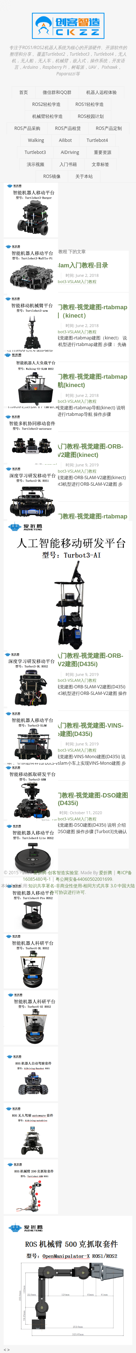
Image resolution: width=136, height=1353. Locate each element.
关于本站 (84, 176)
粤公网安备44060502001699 (83, 879)
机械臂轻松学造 (47, 116)
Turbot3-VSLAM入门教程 (73, 281)
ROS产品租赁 (68, 128)
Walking (36, 140)
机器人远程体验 (101, 92)
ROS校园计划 (90, 116)
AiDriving (70, 152)
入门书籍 (68, 164)
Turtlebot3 (35, 152)
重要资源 (102, 152)
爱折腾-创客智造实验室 (55, 872)
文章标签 (100, 164)
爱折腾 (105, 872)
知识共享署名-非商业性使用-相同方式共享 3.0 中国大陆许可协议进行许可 (81, 889)
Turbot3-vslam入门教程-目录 (68, 265)
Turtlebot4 (97, 140)
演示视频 (35, 164)
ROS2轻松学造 (46, 104)
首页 (23, 92)
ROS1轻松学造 (89, 104)
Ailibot (65, 140)
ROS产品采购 (27, 128)
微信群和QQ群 (57, 92)
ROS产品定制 (108, 128)
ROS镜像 (51, 176)
